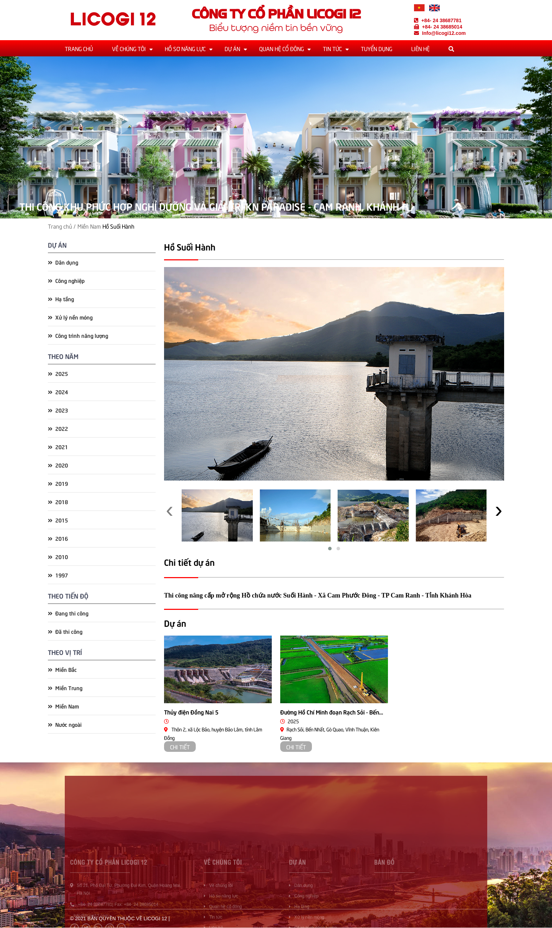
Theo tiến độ (68, 595)
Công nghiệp (66, 280)
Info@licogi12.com (440, 33)
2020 (58, 465)
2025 (58, 373)
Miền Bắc (62, 669)
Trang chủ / (62, 226)
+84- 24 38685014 (438, 27)
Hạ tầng (61, 298)
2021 (58, 446)
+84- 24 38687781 (438, 20)
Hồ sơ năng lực (185, 48)
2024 (58, 391)
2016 (58, 538)
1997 (58, 575)
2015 (58, 520)
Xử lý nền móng (70, 317)
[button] (330, 548)
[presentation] (169, 506)
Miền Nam (89, 226)
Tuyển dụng (376, 48)
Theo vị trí (65, 652)
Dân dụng (63, 262)
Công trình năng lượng (78, 335)
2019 (58, 483)
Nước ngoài (65, 724)
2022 (58, 428)
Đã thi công (65, 631)
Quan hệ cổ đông (281, 48)
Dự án (232, 48)
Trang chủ (79, 48)
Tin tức (332, 48)
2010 (58, 556)
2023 (58, 410)
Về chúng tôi (129, 48)
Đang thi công (68, 613)
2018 (58, 501)
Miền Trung (65, 687)
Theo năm (63, 356)
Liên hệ (420, 48)
